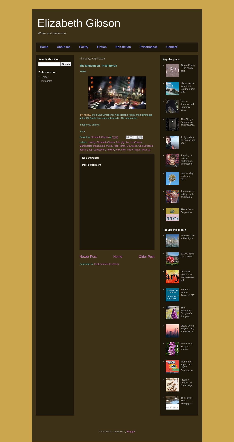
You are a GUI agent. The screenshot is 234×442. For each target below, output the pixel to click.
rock (118, 149)
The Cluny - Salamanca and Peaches (188, 122)
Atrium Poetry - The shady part (188, 68)
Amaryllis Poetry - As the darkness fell (187, 275)
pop (90, 149)
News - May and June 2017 (187, 176)
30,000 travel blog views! (187, 255)
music (109, 145)
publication (99, 149)
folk (118, 142)
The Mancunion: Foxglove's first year (187, 312)
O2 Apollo (132, 145)
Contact (171, 47)
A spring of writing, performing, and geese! (187, 159)
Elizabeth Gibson (78, 23)
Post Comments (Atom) (106, 264)
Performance (149, 47)
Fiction (102, 47)
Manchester (86, 145)
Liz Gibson (136, 142)
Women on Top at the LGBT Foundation (187, 366)
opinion (83, 149)
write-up (146, 149)
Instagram (46, 81)
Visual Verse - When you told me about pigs (188, 87)
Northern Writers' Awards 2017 (188, 292)
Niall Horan (119, 145)
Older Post (146, 256)
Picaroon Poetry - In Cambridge (186, 382)
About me (63, 47)
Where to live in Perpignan (188, 237)
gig (122, 142)
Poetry (83, 47)
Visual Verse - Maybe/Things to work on (188, 328)
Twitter (44, 77)
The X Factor (133, 149)
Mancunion (99, 145)
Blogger (131, 431)
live (127, 142)
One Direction (145, 145)
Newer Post (88, 256)
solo (123, 149)
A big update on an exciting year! (188, 140)
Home (44, 47)
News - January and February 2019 (187, 105)
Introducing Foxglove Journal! (186, 346)
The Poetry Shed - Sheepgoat (186, 400)
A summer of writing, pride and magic (187, 194)
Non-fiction (123, 47)
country (92, 142)
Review (110, 149)
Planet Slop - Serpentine (187, 211)
